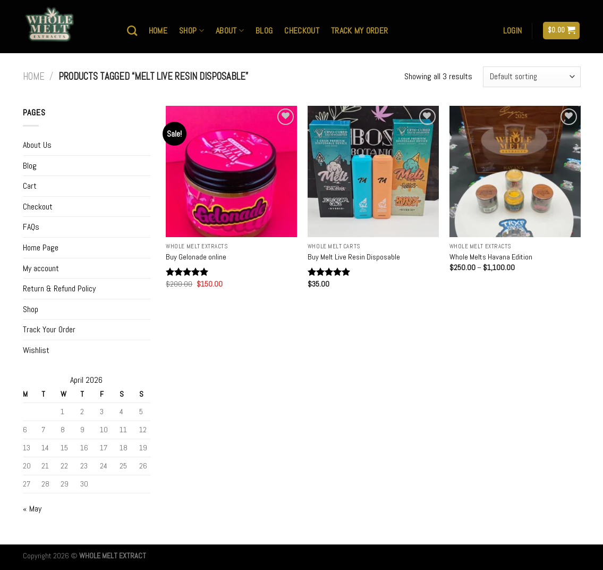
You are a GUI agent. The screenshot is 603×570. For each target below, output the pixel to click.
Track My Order (359, 30)
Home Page (40, 247)
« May (32, 508)
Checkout (301, 30)
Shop (191, 30)
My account (41, 268)
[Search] (132, 30)
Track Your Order (49, 329)
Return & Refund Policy (59, 288)
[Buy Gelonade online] (231, 171)
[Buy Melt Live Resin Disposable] (373, 171)
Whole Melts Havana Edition (490, 257)
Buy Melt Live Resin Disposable (354, 257)
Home (158, 30)
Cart (30, 185)
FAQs (31, 226)
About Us (37, 144)
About (230, 30)
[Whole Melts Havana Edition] (515, 171)
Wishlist (36, 350)
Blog (264, 30)
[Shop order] (531, 76)
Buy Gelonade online (196, 257)
